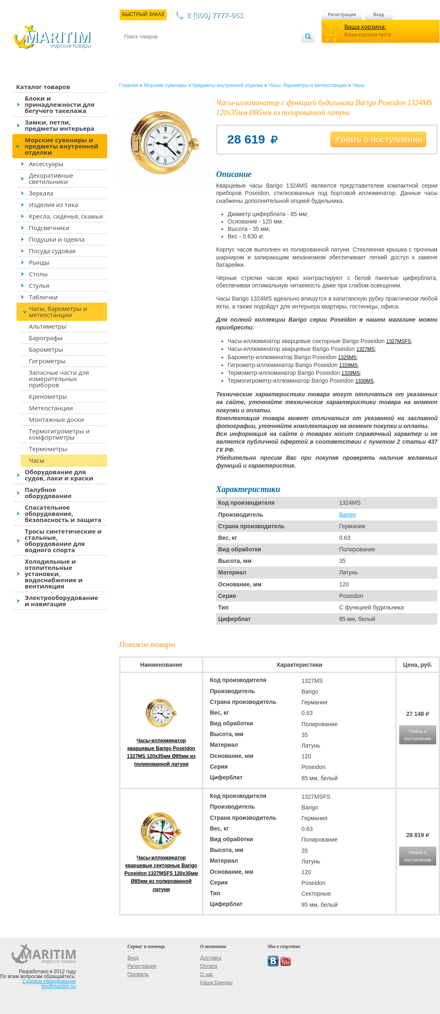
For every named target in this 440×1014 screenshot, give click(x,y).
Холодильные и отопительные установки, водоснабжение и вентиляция (53, 573)
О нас (206, 974)
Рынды (39, 262)
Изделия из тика (53, 204)
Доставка (164, 50)
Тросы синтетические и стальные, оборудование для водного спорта (63, 540)
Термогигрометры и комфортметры (59, 434)
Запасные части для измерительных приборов (59, 378)
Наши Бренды (216, 983)
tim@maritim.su (58, 986)
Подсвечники (49, 228)
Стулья (39, 285)
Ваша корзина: (365, 27)
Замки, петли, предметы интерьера (59, 125)
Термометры (48, 449)
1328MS (348, 365)
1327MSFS (398, 341)
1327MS (365, 349)
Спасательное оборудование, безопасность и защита (63, 513)
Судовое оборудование (49, 981)
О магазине (222, 50)
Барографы (46, 338)
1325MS (347, 357)
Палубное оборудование (48, 492)
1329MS (350, 373)
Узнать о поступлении (378, 139)
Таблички (43, 297)
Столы (38, 274)
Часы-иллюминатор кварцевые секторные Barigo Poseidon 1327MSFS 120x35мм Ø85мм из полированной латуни (161, 873)
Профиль (138, 974)
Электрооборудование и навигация (61, 600)
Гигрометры (47, 361)
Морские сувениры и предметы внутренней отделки (62, 146)
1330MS (364, 381)
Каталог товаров (43, 86)
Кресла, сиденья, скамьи (66, 216)
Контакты (133, 50)
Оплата (192, 50)
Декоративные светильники (51, 178)
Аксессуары (46, 164)
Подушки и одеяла (57, 239)
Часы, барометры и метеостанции (58, 311)
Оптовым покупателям (275, 50)
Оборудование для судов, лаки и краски (59, 475)
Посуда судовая (52, 251)
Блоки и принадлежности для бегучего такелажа (59, 104)
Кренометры (48, 396)
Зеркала (41, 193)
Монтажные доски (56, 419)
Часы (36, 460)
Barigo (347, 514)
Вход (378, 14)
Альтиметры (47, 326)
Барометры (46, 349)
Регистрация (342, 14)
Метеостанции (51, 408)
